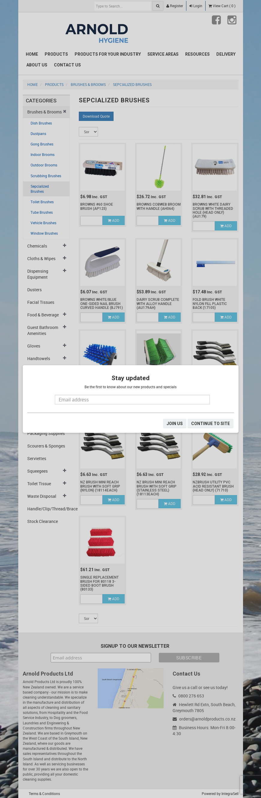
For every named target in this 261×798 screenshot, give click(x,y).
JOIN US (175, 423)
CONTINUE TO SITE (210, 423)
